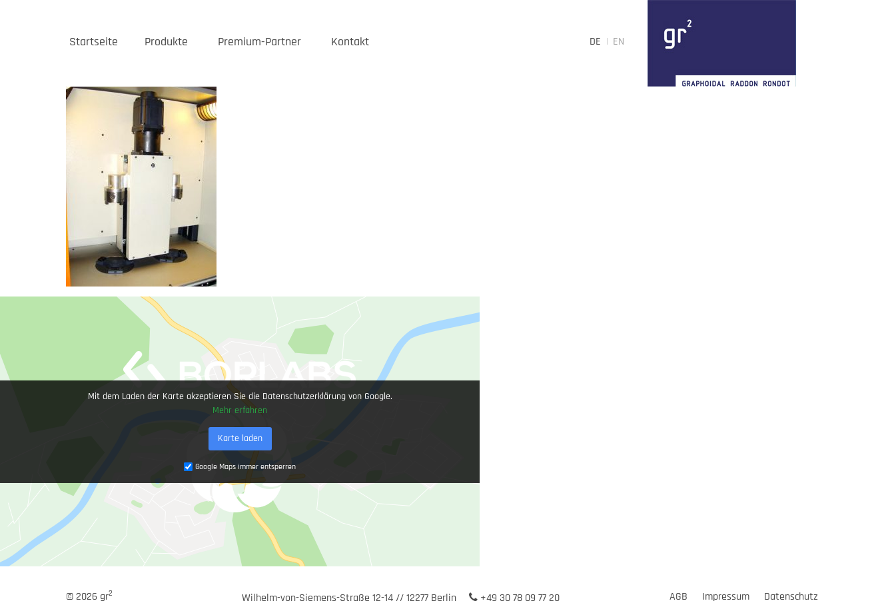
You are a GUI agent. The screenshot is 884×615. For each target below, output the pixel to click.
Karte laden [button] (240, 438)
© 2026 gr (89, 597)
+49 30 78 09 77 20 (514, 598)
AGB (678, 597)
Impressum (725, 597)
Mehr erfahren (240, 410)
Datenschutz (791, 597)
